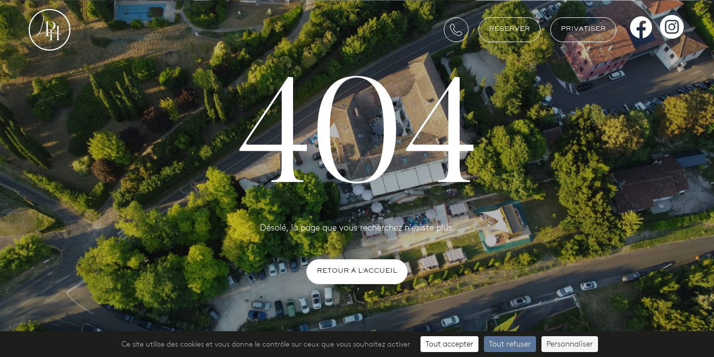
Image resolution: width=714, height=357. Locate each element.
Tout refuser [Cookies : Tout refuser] (510, 344)
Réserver (509, 29)
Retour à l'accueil (357, 271)
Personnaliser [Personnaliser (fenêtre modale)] (569, 344)
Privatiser (583, 29)
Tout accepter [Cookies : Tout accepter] (449, 344)
